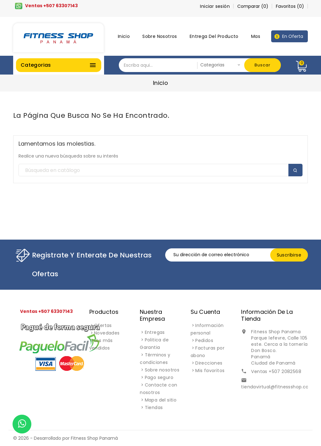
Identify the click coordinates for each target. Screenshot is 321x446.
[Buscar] (160, 170)
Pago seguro (159, 377)
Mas (255, 36)
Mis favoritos (209, 370)
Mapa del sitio (161, 400)
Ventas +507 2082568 (276, 371)
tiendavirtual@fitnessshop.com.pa (280, 387)
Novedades (107, 333)
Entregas (155, 332)
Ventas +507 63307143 (51, 6)
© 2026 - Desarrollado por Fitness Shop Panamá (65, 438)
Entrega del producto (214, 36)
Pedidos (204, 340)
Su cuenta (205, 312)
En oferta (292, 36)
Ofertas (103, 325)
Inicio (124, 36)
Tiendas (154, 407)
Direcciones (208, 363)
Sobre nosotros (159, 36)
